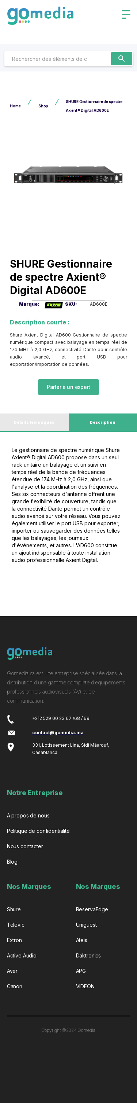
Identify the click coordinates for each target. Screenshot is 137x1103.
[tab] (34, 422)
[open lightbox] (68, 175)
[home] (40, 18)
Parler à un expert (68, 387)
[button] (126, 15)
